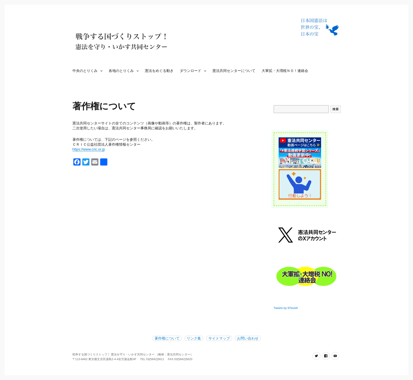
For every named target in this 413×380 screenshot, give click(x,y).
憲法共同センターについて (233, 71)
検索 (336, 109)
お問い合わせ (247, 338)
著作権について (167, 338)
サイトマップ (219, 338)
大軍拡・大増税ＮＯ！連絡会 (285, 71)
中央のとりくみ (84, 71)
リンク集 (194, 338)
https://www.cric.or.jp (88, 149)
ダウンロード (190, 71)
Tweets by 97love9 (286, 308)
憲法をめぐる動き (159, 71)
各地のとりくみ (121, 71)
